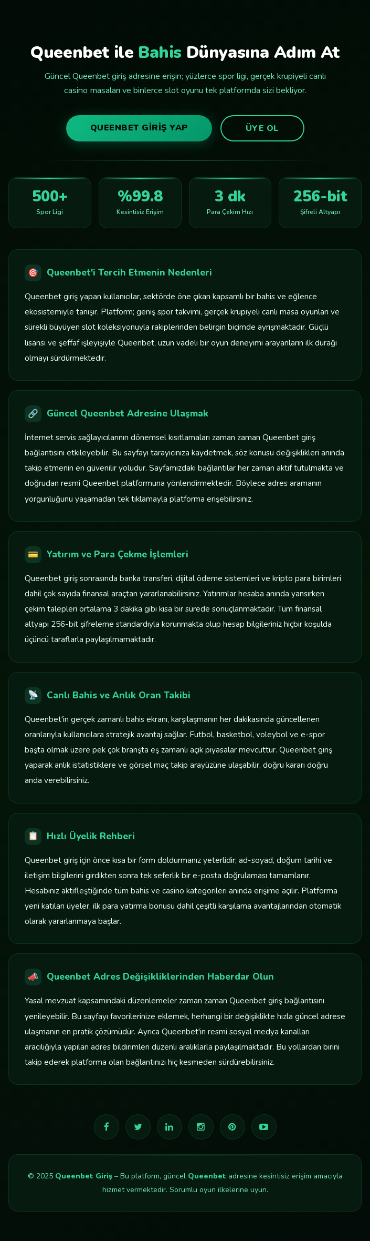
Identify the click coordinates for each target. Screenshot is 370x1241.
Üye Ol (262, 128)
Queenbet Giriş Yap (139, 128)
